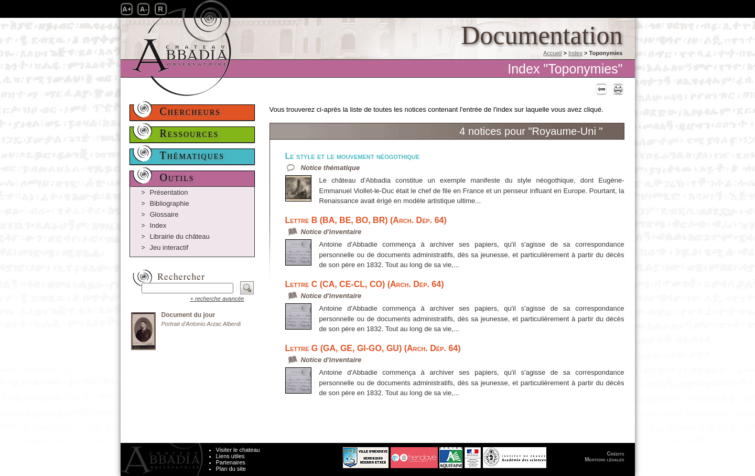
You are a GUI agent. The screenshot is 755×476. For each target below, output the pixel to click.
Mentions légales (604, 459)
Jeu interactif (169, 247)
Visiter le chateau (238, 450)
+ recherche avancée (217, 298)
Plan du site (231, 469)
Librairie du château (180, 236)
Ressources (189, 133)
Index (575, 53)
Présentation (169, 192)
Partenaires (230, 462)
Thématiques (192, 155)
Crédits (615, 454)
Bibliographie (169, 203)
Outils (177, 177)
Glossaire (164, 214)
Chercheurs (190, 111)
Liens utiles (230, 456)
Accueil (552, 53)
